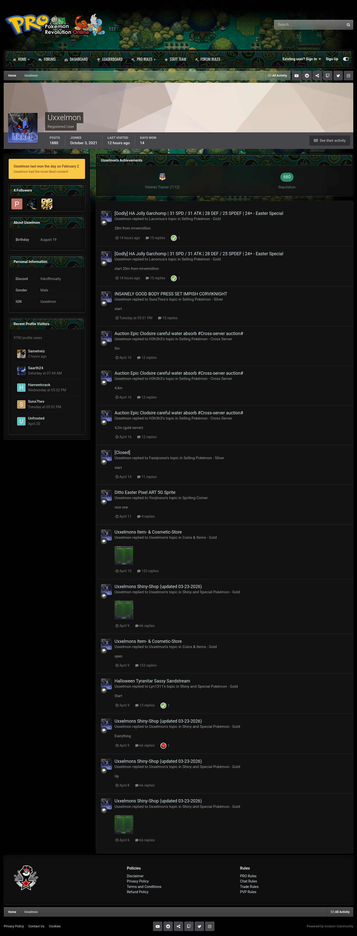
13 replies (145, 705)
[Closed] (122, 452)
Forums (47, 59)
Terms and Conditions (144, 887)
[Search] (295, 25)
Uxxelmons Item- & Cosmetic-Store (148, 532)
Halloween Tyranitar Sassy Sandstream (152, 681)
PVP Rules (248, 892)
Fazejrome (158, 458)
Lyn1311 (156, 686)
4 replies (146, 516)
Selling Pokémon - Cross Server (205, 339)
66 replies (145, 626)
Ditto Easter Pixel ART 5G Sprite (145, 492)
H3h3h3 (155, 339)
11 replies (147, 477)
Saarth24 (35, 368)
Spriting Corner (195, 498)
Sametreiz (36, 351)
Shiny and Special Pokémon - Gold (211, 592)
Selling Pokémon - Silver (202, 299)
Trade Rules (249, 887)
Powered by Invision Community (330, 926)
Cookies (54, 926)
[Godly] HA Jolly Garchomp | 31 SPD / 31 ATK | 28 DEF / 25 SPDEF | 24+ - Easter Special (199, 213)
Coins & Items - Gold (199, 537)
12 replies (147, 358)
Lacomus (157, 219)
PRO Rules (143, 59)
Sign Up (332, 59)
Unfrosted (36, 418)
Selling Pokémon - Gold (201, 219)
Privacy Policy (138, 881)
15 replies (155, 238)
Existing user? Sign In (302, 59)
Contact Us (36, 926)
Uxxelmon (123, 219)
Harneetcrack (39, 385)
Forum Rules (208, 59)
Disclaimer (135, 876)
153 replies (148, 571)
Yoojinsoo (157, 498)
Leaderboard (109, 59)
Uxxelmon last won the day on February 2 (46, 166)
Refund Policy (138, 892)
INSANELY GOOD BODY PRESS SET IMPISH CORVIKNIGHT (171, 293)
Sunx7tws (36, 401)
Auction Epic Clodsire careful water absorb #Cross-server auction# (179, 333)
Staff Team (175, 59)
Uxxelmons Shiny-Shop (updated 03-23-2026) (158, 586)
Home (21, 59)
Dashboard (76, 59)
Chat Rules (248, 881)
